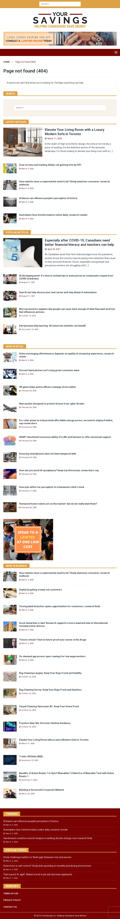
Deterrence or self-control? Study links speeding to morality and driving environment (47, 865)
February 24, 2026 (29, 441)
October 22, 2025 (28, 677)
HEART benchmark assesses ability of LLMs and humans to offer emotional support (65, 437)
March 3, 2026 (27, 169)
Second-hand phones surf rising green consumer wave (49, 370)
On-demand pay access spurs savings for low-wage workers (52, 656)
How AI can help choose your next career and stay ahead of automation (58, 292)
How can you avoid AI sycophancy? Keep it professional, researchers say (59, 470)
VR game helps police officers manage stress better (47, 387)
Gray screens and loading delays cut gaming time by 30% (50, 165)
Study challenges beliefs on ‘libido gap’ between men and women (37, 857)
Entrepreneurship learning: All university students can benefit (52, 325)
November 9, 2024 (29, 780)
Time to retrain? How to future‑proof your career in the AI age (52, 639)
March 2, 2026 (27, 610)
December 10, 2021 (30, 329)
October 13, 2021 (28, 316)
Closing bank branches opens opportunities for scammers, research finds (59, 606)
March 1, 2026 (12, 878)
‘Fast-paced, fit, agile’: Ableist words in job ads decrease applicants (37, 874)
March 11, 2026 (54, 138)
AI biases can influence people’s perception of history (48, 198)
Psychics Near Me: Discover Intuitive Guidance (44, 723)
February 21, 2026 (29, 491)
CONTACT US (10, 907)
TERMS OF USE (10, 893)
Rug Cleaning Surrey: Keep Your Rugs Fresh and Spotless (50, 689)
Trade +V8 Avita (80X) (31, 756)
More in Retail (15, 346)
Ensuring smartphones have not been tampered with (47, 453)
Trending (12, 814)
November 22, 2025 (29, 760)
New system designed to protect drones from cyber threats (51, 403)
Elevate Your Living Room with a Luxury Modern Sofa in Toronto (54, 739)
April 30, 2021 (53, 249)
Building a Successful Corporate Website (41, 790)
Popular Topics (16, 850)
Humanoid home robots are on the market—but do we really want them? (58, 503)
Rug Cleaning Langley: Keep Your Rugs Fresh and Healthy (50, 673)
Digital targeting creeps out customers (40, 589)
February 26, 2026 (29, 391)
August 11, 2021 (28, 282)
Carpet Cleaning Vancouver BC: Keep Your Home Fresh (49, 706)
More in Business (16, 566)
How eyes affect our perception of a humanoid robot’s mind (51, 487)
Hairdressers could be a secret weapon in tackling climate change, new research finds (47, 838)
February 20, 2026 (29, 507)
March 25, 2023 (28, 794)
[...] (111, 151)
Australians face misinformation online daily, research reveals (53, 215)
